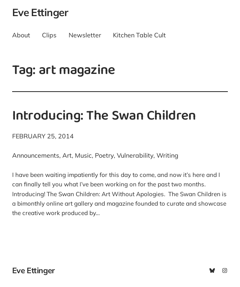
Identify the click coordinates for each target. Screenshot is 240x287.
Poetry (104, 155)
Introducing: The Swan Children (104, 117)
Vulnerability (135, 155)
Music (83, 155)
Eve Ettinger (40, 12)
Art (67, 155)
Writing (167, 155)
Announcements (35, 155)
